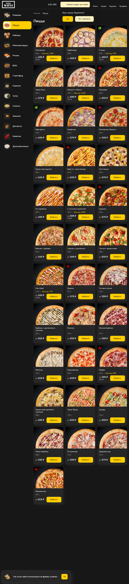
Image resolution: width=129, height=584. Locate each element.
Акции (103, 4)
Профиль (123, 4)
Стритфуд (13, 75)
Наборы (12, 35)
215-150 (52, 4)
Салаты (12, 106)
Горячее (12, 85)
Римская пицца (16, 45)
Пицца (11, 25)
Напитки (12, 136)
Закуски (12, 116)
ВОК (10, 65)
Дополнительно (16, 146)
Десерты (13, 126)
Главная (37, 13)
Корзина (112, 4)
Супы (11, 95)
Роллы (11, 55)
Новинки (12, 15)
